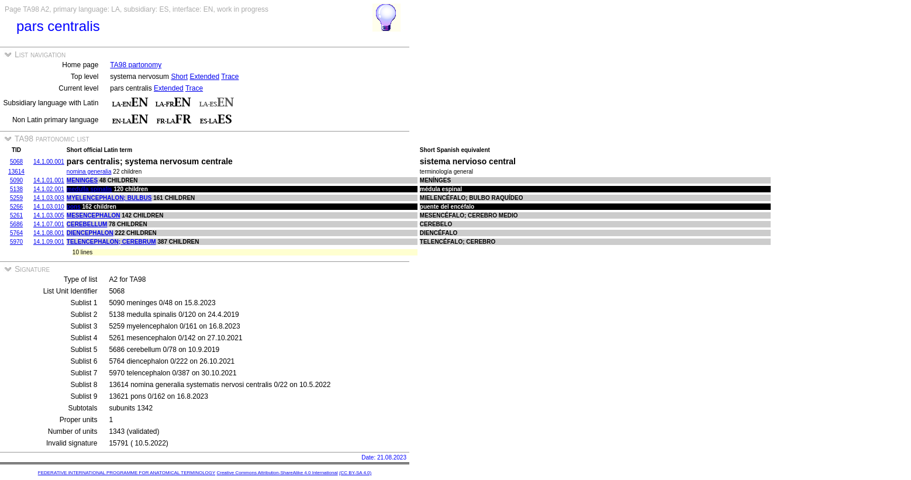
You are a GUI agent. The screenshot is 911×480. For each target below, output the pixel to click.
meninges (82, 180)
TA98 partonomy (135, 65)
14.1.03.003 (48, 198)
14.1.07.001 (48, 224)
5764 (16, 233)
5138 (16, 189)
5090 (16, 180)
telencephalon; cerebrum (111, 242)
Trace (230, 76)
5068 (16, 161)
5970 (16, 242)
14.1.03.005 (48, 215)
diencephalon (90, 233)
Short (179, 76)
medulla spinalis (89, 189)
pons (74, 206)
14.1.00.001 (48, 161)
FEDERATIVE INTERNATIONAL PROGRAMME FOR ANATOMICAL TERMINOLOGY (126, 472)
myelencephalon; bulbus (109, 198)
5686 (16, 224)
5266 (16, 206)
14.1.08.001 (48, 233)
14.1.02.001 (48, 189)
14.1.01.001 (48, 180)
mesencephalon (93, 215)
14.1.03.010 (48, 206)
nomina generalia (89, 171)
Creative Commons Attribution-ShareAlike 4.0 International (276, 472)
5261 (16, 215)
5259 (16, 198)
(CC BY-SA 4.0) (355, 472)
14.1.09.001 (48, 242)
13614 (16, 171)
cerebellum (87, 224)
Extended (204, 76)
